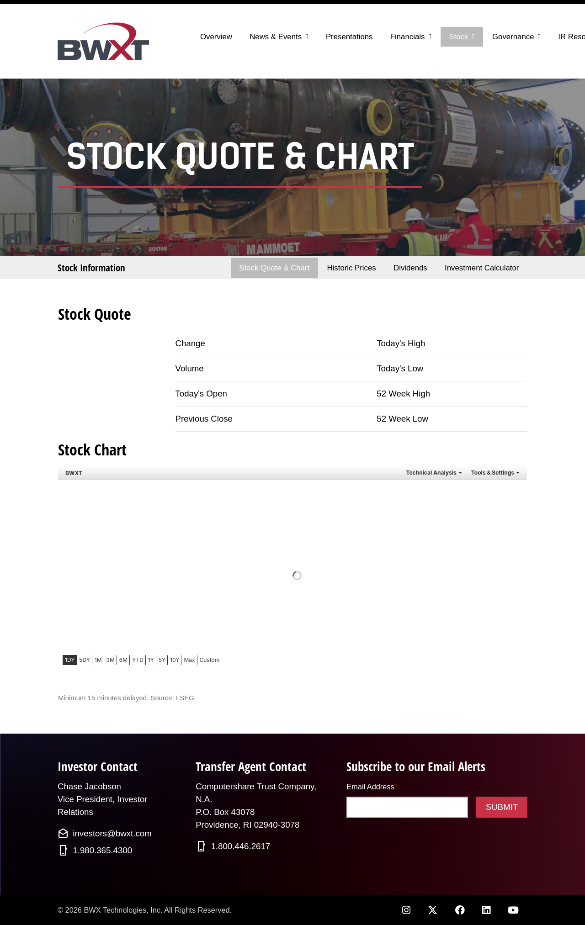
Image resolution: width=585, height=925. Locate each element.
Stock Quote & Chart (274, 268)
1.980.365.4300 (102, 850)
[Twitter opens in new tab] (433, 910)
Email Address (372, 786)
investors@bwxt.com (112, 833)
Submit (502, 807)
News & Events (276, 36)
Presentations (349, 36)
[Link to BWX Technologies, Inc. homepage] (105, 41)
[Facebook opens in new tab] (460, 910)
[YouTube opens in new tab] (513, 910)
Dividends (410, 268)
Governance (513, 36)
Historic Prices (351, 268)
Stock (458, 36)
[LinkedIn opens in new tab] (486, 910)
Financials (407, 36)
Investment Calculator (482, 268)
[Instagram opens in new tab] (406, 910)
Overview (216, 36)
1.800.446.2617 (240, 846)
